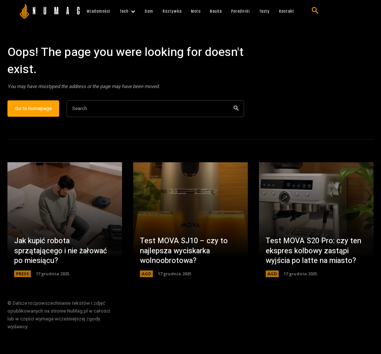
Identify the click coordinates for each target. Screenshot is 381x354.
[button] (315, 11)
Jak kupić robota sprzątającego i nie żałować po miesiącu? (60, 252)
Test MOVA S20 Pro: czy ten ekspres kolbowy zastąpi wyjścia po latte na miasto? (313, 252)
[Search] (236, 109)
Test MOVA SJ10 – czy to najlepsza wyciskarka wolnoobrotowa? (184, 252)
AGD (146, 275)
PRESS (22, 275)
